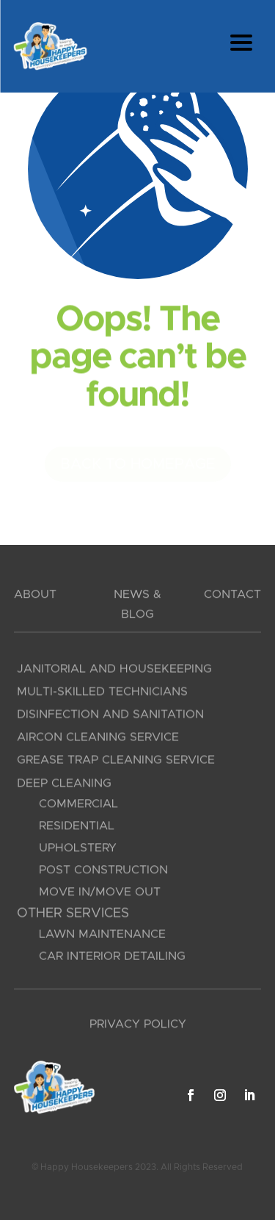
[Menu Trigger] (241, 42)
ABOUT (35, 595)
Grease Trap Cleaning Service (116, 762)
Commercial (78, 807)
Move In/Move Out (100, 895)
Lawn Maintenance (102, 936)
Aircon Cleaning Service (98, 740)
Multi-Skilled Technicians (102, 694)
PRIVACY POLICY (137, 1024)
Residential (76, 829)
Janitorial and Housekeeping (114, 671)
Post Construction (103, 873)
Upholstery (78, 851)
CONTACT (232, 595)
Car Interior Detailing (112, 958)
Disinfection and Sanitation (110, 717)
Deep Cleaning (64, 787)
